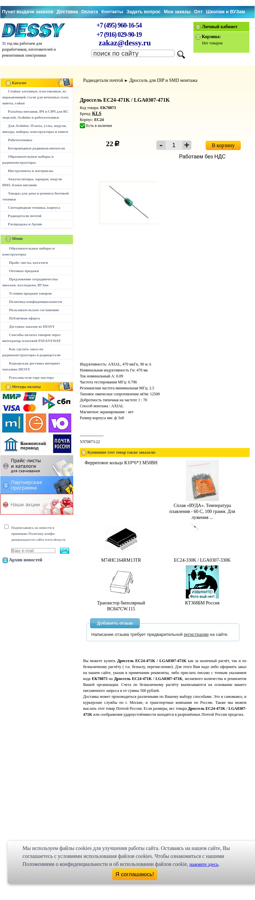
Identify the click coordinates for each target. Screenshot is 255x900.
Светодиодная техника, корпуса (34, 207)
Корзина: (211, 36)
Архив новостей (25, 559)
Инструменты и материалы (30, 171)
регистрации (196, 634)
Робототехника (20, 140)
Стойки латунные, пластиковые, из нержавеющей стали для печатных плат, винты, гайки (35, 97)
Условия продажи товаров (30, 293)
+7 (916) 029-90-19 (118, 34)
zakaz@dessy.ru (125, 43)
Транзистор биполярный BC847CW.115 (121, 602)
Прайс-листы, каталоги (28, 262)
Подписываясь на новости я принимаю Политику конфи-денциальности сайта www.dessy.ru (38, 533)
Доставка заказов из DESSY (32, 326)
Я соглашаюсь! (134, 874)
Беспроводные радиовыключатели (36, 148)
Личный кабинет (219, 26)
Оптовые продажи (24, 271)
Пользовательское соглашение (34, 310)
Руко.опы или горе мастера (31, 377)
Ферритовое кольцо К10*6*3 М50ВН (121, 462)
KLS (96, 113)
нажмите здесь (203, 864)
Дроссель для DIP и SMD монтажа (163, 80)
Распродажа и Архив (25, 224)
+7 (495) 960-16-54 (118, 25)
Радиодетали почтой (24, 216)
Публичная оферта (24, 318)
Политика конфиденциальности (35, 302)
